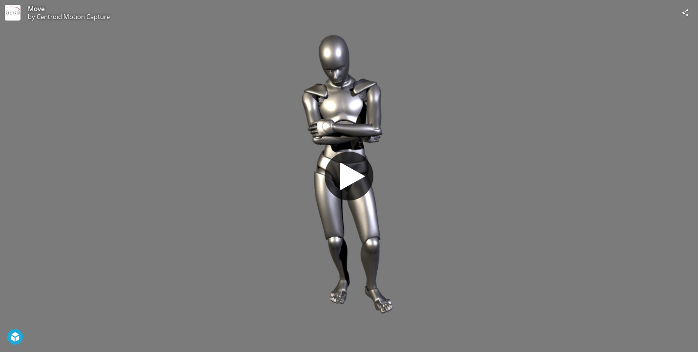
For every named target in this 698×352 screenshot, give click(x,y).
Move (36, 8)
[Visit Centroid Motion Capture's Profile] (13, 13)
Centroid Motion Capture (73, 16)
